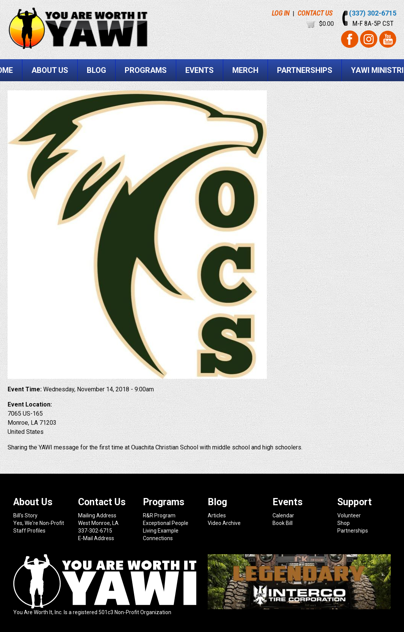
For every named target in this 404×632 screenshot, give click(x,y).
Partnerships (304, 70)
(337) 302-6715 (372, 13)
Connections (158, 538)
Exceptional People (165, 523)
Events (199, 70)
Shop (343, 523)
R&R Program (159, 515)
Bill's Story (25, 515)
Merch (245, 70)
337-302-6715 (95, 531)
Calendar (283, 515)
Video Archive (224, 523)
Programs (146, 70)
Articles (217, 515)
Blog (96, 70)
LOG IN (281, 13)
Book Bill (282, 523)
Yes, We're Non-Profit (38, 523)
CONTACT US (315, 13)
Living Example (161, 531)
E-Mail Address (96, 538)
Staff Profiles (29, 531)
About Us (49, 70)
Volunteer (349, 515)
